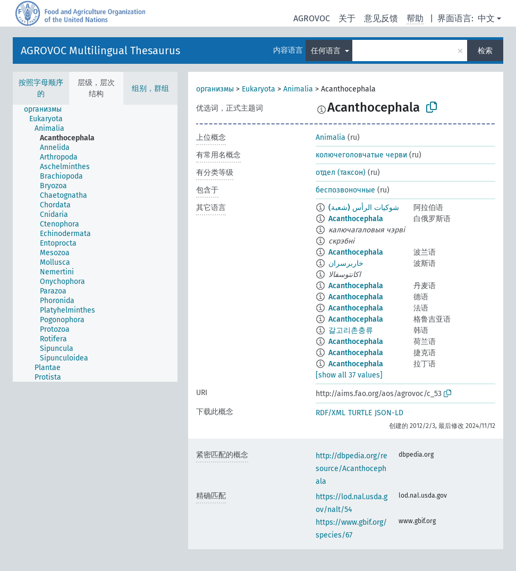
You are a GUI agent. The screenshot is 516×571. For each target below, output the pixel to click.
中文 (486, 18)
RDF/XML (330, 412)
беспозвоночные (345, 190)
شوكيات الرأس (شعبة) (363, 207)
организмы (215, 89)
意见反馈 (381, 18)
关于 (347, 18)
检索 (485, 50)
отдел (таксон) (341, 172)
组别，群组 (150, 88)
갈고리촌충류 (350, 330)
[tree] (95, 243)
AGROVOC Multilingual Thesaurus (100, 50)
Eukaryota (258, 89)
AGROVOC (311, 18)
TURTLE (360, 412)
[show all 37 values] (349, 375)
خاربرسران (345, 263)
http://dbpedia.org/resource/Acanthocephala (351, 468)
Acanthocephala (355, 218)
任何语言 (327, 50)
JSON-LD (389, 412)
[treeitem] (47, 109)
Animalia (298, 89)
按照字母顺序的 (41, 88)
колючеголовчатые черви (361, 154)
